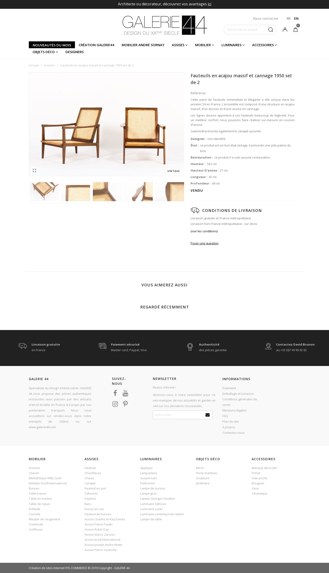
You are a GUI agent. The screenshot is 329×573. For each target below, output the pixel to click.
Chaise (89, 478)
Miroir (200, 468)
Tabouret (91, 493)
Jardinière (203, 483)
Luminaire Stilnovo (153, 504)
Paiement (229, 388)
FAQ (225, 416)
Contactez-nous (233, 433)
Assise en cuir (94, 509)
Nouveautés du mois (52, 45)
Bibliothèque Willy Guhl (45, 478)
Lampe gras (148, 493)
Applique (146, 468)
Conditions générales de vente (239, 402)
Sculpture (202, 478)
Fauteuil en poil (95, 488)
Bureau (34, 488)
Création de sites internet (47, 568)
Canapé (90, 483)
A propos (228, 427)
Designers (74, 51)
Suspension (148, 478)
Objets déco (44, 51)
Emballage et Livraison (238, 394)
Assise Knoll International (102, 539)
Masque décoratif (264, 468)
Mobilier (203, 44)
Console (34, 514)
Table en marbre (40, 498)
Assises (178, 44)
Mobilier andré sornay (143, 44)
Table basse (37, 493)
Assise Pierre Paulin (99, 524)
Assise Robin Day (97, 529)
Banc (88, 504)
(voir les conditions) (204, 231)
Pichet (256, 473)
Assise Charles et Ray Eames (105, 519)
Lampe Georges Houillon (157, 498)
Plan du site (230, 421)
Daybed (90, 498)
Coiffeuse (35, 529)
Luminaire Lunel (151, 509)
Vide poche (259, 478)
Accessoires (263, 44)
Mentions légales (234, 410)
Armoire (34, 468)
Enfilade (34, 509)
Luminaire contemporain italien (162, 514)
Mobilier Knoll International (48, 483)
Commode (36, 524)
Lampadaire (148, 473)
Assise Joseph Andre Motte (103, 545)
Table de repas (39, 504)
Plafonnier (147, 483)
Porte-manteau (206, 473)
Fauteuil (90, 468)
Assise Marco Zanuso (100, 534)
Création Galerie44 (96, 44)
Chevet (34, 473)
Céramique (259, 493)
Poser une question (204, 243)
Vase (255, 488)
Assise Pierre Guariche (101, 550)
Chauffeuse (93, 473)
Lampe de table (151, 519)
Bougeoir (258, 483)
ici (209, 3)
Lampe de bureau (152, 488)
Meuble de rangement (44, 519)
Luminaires (231, 44)
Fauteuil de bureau (98, 514)
